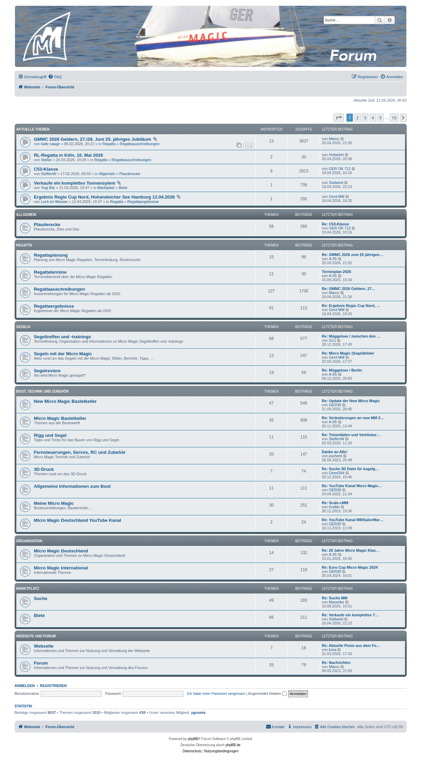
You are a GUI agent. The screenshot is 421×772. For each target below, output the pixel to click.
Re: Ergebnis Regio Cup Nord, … (351, 306)
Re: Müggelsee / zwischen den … (351, 336)
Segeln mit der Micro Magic (63, 353)
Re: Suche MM (334, 598)
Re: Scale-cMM (335, 503)
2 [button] (357, 118)
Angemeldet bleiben (267, 693)
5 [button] (380, 118)
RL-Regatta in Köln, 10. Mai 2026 (68, 155)
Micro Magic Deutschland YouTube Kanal (77, 520)
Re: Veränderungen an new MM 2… (353, 418)
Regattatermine (50, 272)
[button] (339, 118)
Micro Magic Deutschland (61, 550)
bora (332, 650)
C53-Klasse (46, 169)
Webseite (44, 646)
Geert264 (336, 473)
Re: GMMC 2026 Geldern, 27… (348, 289)
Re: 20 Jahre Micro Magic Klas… (350, 550)
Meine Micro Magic (54, 503)
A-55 (333, 259)
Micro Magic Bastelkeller (60, 418)
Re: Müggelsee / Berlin (342, 370)
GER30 (335, 405)
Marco (334, 139)
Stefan (46, 160)
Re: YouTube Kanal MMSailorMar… (353, 520)
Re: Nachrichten (336, 663)
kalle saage (50, 144)
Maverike (336, 602)
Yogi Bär (48, 188)
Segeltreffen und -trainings (62, 336)
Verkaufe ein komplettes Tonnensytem (74, 183)
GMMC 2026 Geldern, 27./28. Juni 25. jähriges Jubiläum (92, 139)
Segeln (23, 327)
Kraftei (334, 507)
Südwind (336, 183)
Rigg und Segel (50, 435)
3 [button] (365, 118)
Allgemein (107, 174)
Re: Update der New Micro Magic (351, 401)
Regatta (109, 144)
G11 (332, 340)
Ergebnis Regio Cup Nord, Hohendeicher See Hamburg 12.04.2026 (104, 197)
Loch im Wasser (54, 202)
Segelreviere (47, 370)
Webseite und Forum (36, 636)
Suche (41, 598)
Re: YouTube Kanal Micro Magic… (352, 486)
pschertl (335, 456)
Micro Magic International (61, 567)
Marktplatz (106, 188)
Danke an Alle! (334, 452)
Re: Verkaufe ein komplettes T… (350, 615)
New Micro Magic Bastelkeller (65, 401)
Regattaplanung (51, 255)
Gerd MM (336, 196)
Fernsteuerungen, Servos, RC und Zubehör (80, 452)
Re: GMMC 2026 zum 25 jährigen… (352, 255)
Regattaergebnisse (143, 202)
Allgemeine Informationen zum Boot (72, 486)
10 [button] (394, 118)
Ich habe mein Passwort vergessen (216, 693)
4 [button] (373, 118)
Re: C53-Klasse (335, 224)
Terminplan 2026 (336, 272)
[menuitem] (55, 77)
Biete (123, 188)
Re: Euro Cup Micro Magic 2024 (350, 567)
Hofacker (336, 155)
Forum (41, 663)
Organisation (29, 541)
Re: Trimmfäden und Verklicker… (351, 435)
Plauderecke (129, 174)
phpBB (193, 739)
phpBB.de (233, 745)
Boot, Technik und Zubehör (42, 391)
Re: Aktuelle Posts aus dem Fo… (351, 646)
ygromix (198, 712)
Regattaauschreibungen (140, 144)
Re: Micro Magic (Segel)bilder (348, 353)
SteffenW (48, 174)
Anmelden (25, 686)
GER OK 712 (340, 169)
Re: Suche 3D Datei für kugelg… (350, 469)
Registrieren (53, 686)
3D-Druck (44, 469)
